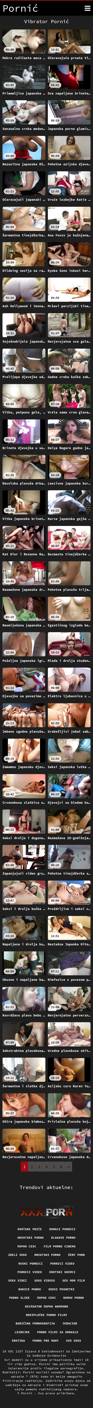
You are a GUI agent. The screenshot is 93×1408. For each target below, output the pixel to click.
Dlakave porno (63, 1237)
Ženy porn (76, 1255)
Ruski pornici (30, 1263)
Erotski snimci (62, 1272)
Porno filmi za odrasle (57, 1332)
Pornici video (62, 1263)
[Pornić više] (88, 8)
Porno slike (19, 1298)
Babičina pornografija (35, 1323)
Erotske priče (30, 1229)
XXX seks (73, 1340)
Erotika (18, 1340)
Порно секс (46, 1298)
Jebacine (69, 1323)
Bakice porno (29, 1289)
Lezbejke (22, 1332)
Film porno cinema (59, 1246)
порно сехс (27, 1246)
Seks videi (17, 1280)
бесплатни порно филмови (46, 1306)
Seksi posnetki (61, 1289)
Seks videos (44, 1280)
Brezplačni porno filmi (46, 1315)
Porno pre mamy (45, 1340)
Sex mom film (73, 1280)
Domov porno (73, 1298)
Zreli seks (17, 1255)
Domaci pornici (62, 1229)
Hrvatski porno (31, 1237)
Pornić (27, 1393)
